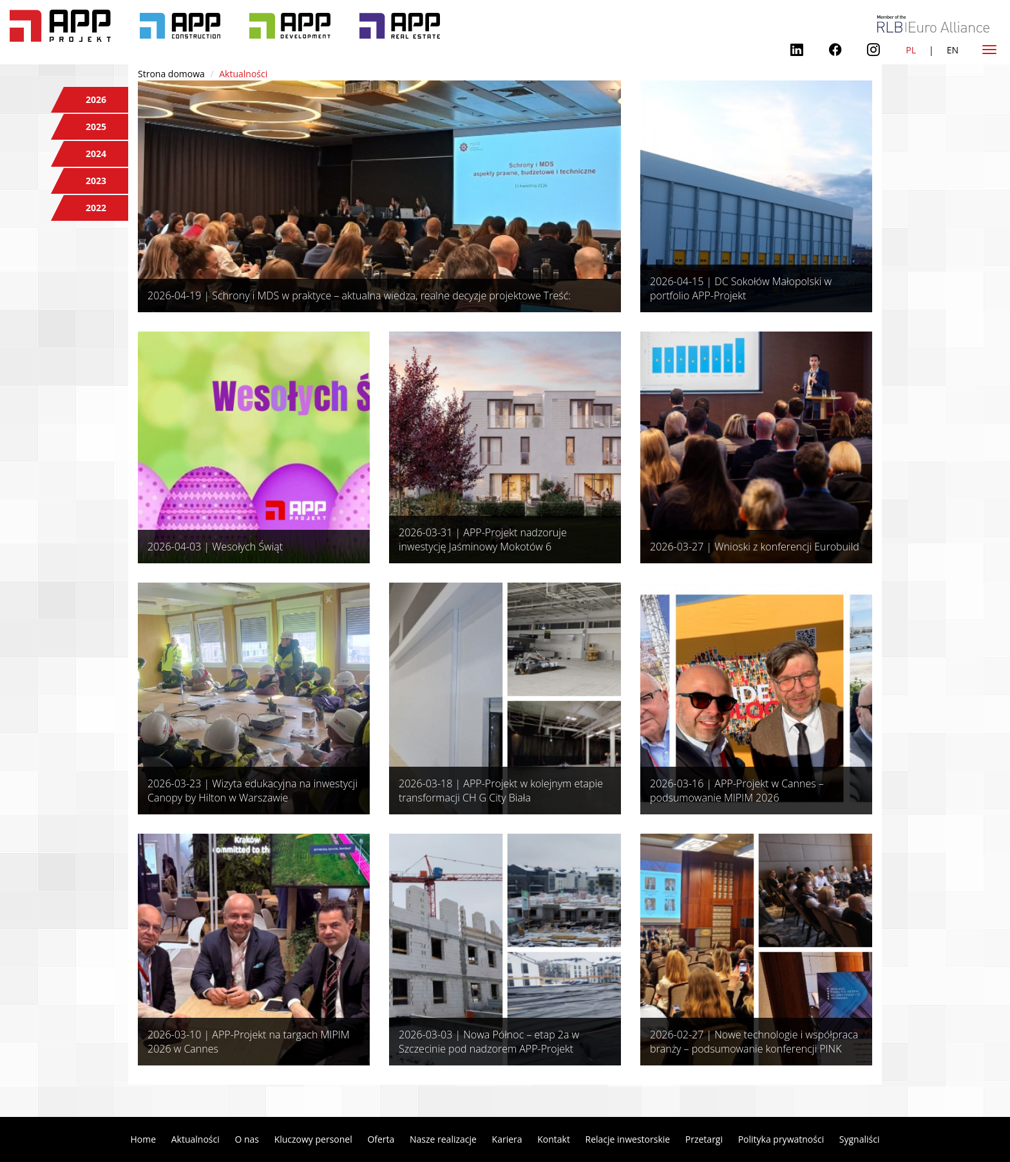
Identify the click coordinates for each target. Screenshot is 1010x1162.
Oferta (380, 1139)
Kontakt (553, 1139)
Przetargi (704, 1139)
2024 (96, 153)
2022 (96, 207)
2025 (96, 126)
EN (952, 50)
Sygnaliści (859, 1139)
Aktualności (195, 1139)
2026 (96, 99)
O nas (246, 1139)
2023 (96, 180)
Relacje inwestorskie (628, 1139)
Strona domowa (171, 74)
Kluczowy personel (313, 1139)
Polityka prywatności (781, 1139)
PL (911, 50)
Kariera (507, 1139)
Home (144, 1139)
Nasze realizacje (443, 1139)
